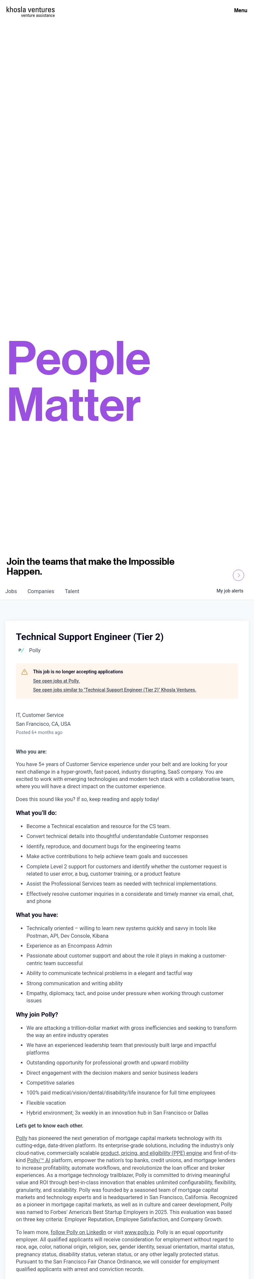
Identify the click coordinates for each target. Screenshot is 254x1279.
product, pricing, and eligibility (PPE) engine (151, 1153)
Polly (21, 1138)
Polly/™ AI (38, 1160)
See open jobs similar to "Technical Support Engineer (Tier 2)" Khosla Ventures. (114, 689)
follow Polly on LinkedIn (78, 1232)
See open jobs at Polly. (56, 681)
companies (40, 591)
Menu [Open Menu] (240, 10)
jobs (11, 591)
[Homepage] (31, 9)
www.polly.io (139, 1232)
